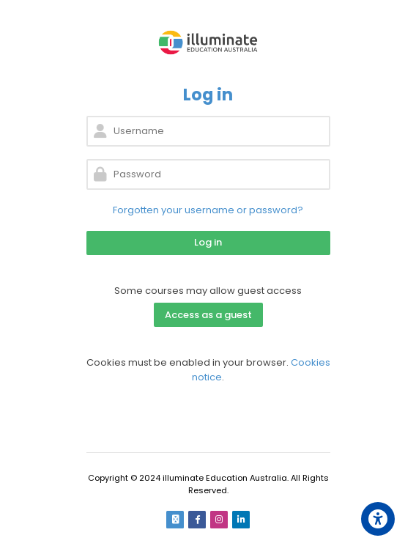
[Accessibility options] (378, 519)
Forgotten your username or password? (208, 210)
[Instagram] (219, 519)
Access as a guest (208, 315)
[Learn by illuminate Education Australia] (208, 42)
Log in (208, 242)
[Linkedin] (241, 519)
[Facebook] (197, 519)
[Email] (175, 519)
